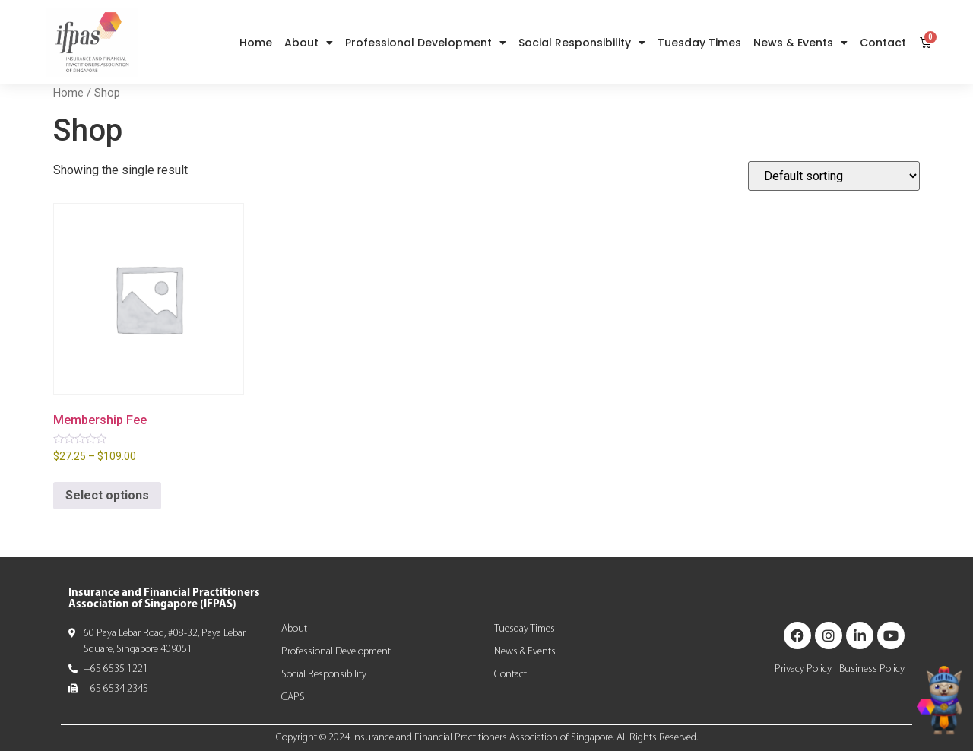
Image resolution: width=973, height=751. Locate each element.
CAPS (293, 697)
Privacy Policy (803, 669)
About (308, 42)
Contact (883, 42)
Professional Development (425, 42)
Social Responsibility (581, 42)
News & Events (800, 42)
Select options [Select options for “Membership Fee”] (107, 495)
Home (255, 42)
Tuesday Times (699, 42)
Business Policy (872, 669)
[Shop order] (834, 176)
